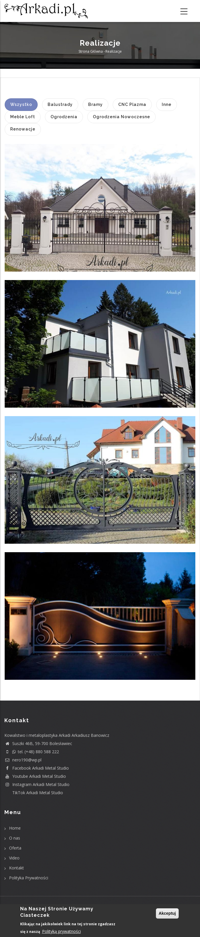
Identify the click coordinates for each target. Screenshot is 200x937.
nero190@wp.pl (22, 760)
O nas (14, 838)
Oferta (15, 848)
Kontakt (16, 868)
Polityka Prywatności (28, 878)
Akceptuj (167, 913)
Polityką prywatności (61, 931)
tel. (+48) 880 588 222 (31, 751)
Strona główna (91, 51)
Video (14, 858)
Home (15, 828)
